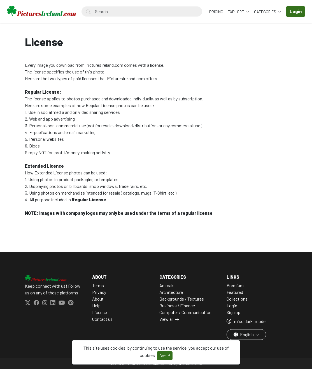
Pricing (216, 11)
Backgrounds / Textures (181, 298)
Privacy (99, 292)
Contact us (102, 319)
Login (232, 305)
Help (96, 305)
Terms (98, 285)
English (244, 334)
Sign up (233, 312)
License (99, 312)
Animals (166, 285)
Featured (235, 292)
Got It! (164, 355)
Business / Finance (177, 305)
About (98, 298)
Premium (235, 285)
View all (166, 319)
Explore (236, 11)
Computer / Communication (185, 312)
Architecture (171, 292)
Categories (265, 11)
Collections (237, 298)
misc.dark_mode (246, 321)
